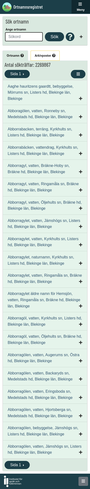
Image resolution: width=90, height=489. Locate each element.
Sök (54, 36)
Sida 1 (16, 74)
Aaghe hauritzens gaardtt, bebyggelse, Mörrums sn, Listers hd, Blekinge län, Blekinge (40, 92)
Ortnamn (15, 55)
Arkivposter (45, 55)
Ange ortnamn (16, 29)
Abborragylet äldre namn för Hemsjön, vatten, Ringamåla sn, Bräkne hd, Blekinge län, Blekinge (44, 300)
